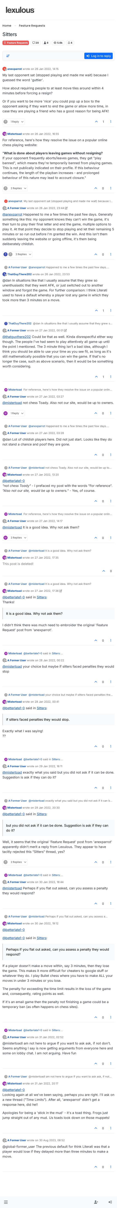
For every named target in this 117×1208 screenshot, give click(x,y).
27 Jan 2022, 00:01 (51, 330)
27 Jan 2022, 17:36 (47, 590)
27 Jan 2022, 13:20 (47, 474)
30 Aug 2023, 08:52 (52, 1140)
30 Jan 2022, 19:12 (46, 923)
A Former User (16, 208)
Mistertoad (14, 133)
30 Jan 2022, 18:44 (51, 882)
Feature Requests (15, 42)
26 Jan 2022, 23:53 (57, 274)
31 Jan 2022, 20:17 (46, 1083)
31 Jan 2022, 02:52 (51, 1037)
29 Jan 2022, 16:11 (50, 766)
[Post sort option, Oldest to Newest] (8, 55)
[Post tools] (111, 121)
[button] (6, 1202)
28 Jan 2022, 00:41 (47, 701)
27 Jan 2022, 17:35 (47, 557)
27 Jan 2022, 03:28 (51, 433)
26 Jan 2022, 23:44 (51, 208)
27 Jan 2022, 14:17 (50, 521)
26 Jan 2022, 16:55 (47, 133)
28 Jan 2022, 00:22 (51, 660)
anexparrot (14, 68)
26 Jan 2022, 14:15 (47, 68)
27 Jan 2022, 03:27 (51, 396)
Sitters (41, 597)
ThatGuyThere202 (19, 274)
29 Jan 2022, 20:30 (47, 807)
